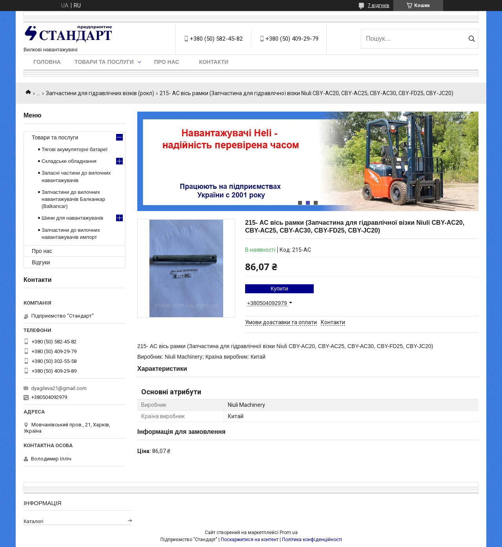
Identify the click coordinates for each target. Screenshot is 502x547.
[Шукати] (471, 39)
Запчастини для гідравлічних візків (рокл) (100, 93)
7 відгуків (378, 5)
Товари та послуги (104, 62)
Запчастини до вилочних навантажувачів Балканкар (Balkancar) (73, 199)
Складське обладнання (69, 161)
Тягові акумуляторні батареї (74, 149)
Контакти (213, 62)
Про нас (166, 62)
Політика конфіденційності (312, 539)
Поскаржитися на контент (249, 539)
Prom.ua (289, 532)
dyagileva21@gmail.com (59, 388)
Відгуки (41, 262)
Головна (46, 62)
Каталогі (33, 521)
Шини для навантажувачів (72, 218)
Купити (279, 288)
